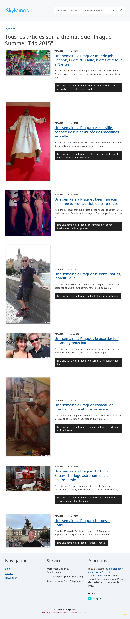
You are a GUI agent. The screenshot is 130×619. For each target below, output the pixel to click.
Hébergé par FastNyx (79, 612)
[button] (121, 10)
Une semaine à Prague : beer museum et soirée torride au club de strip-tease (86, 201)
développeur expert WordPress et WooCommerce (105, 572)
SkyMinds (10, 28)
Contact (112, 10)
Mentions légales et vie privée (55, 612)
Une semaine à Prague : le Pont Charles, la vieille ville (88, 276)
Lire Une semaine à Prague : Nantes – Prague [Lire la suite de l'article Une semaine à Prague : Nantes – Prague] (81, 542)
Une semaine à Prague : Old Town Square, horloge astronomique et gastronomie (83, 475)
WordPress (61, 10)
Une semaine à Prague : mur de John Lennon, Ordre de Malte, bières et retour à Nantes (88, 60)
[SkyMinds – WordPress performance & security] (17, 10)
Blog (7, 568)
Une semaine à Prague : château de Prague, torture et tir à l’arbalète (84, 406)
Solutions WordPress (94, 10)
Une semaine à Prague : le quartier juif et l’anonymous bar (87, 340)
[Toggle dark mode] (125, 613)
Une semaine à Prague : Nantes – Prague (82, 522)
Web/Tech (75, 10)
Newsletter (11, 577)
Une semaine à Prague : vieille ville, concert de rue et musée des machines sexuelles (87, 131)
